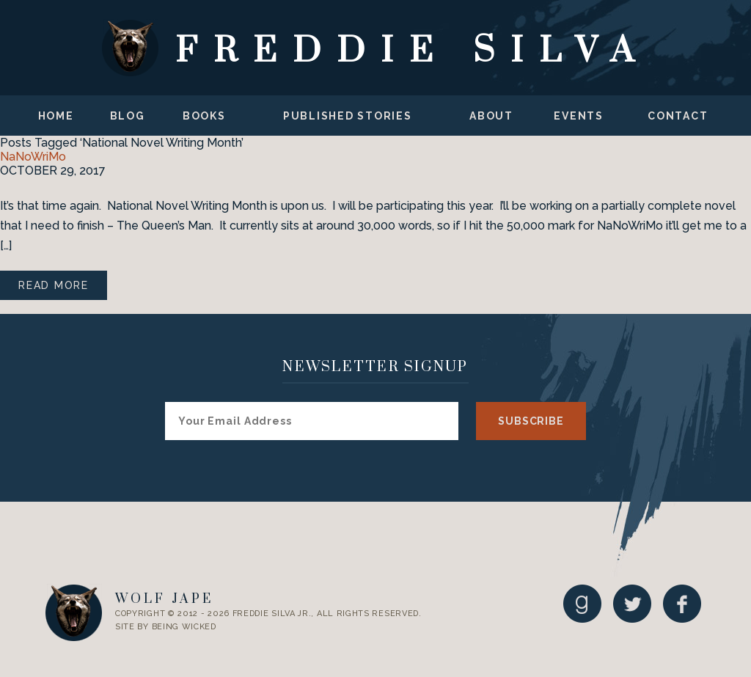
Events (579, 116)
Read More (53, 285)
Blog (127, 116)
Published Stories (347, 116)
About (491, 116)
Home (56, 116)
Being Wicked (184, 627)
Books (204, 116)
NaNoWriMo (33, 157)
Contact (678, 116)
